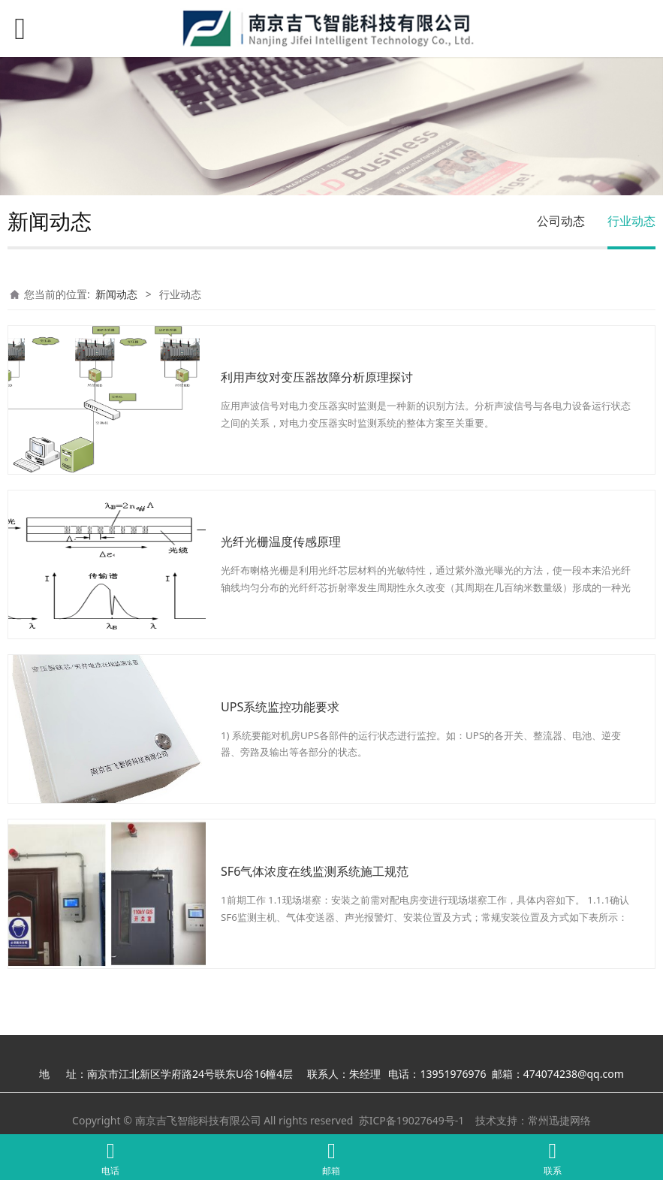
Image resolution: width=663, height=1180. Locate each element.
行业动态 (631, 221)
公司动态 (561, 221)
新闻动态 (116, 294)
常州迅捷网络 (559, 1120)
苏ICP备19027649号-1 (412, 1120)
